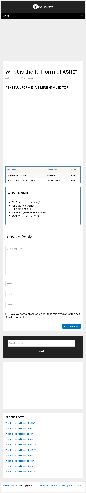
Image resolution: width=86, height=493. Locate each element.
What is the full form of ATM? (20, 423)
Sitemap (79, 485)
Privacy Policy (68, 485)
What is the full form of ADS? (20, 471)
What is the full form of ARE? (20, 439)
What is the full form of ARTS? (20, 444)
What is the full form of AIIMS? (20, 450)
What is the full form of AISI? (19, 428)
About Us (44, 485)
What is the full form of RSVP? (20, 466)
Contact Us (55, 485)
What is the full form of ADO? (20, 455)
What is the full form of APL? (19, 460)
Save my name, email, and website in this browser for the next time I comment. (43, 315)
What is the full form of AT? (19, 433)
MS (31, 78)
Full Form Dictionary (12, 485)
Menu (6, 16)
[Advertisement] (43, 40)
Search (41, 351)
